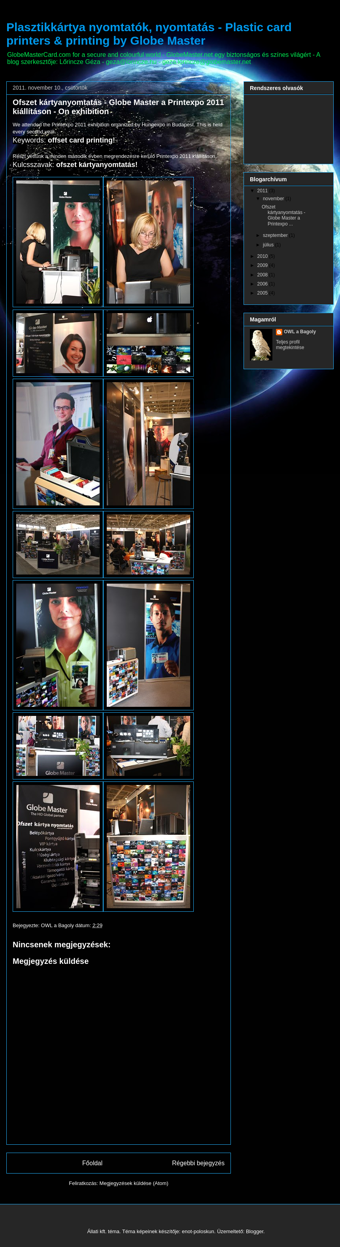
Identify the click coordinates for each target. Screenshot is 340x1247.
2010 (263, 256)
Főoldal (92, 1163)
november (274, 198)
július (269, 245)
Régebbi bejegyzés (198, 1163)
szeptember (276, 235)
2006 (263, 284)
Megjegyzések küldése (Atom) (134, 1183)
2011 (263, 190)
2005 (263, 293)
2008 (263, 275)
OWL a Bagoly (300, 331)
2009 (263, 265)
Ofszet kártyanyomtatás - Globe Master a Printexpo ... (283, 215)
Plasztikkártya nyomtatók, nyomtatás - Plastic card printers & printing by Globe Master (149, 34)
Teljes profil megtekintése (290, 344)
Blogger (254, 1231)
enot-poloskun (198, 1231)
